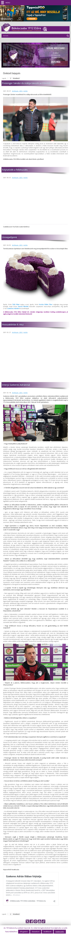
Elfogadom (24, 932)
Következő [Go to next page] (16, 78)
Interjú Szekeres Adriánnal (16, 384)
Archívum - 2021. (17, 91)
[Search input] (34, 36)
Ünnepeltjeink (9, 237)
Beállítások (47, 932)
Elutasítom (36, 932)
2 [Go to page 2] (10, 78)
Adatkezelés (59, 932)
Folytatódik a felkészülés (15, 169)
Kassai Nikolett (23, 306)
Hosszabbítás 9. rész (13, 324)
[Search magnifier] (68, 36)
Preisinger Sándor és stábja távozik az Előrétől (26, 83)
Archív (25, 91)
